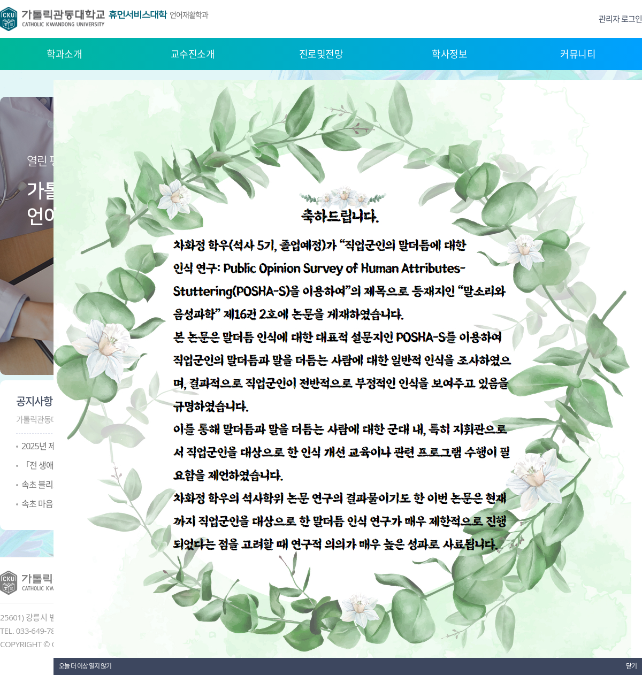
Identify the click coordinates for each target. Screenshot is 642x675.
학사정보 (449, 54)
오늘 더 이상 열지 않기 (85, 666)
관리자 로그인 (620, 18)
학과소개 (64, 54)
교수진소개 (193, 54)
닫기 (631, 666)
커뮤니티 (577, 54)
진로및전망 (321, 54)
